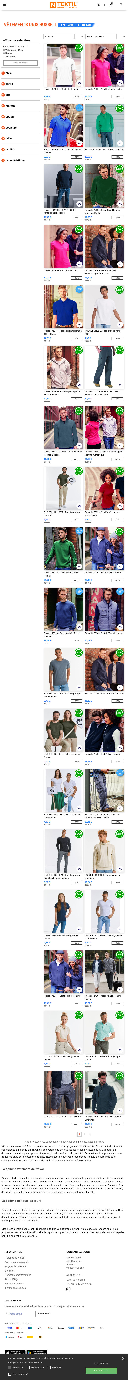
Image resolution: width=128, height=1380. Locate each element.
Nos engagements (14, 1283)
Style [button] (9, 73)
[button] (99, 4)
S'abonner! (44, 1313)
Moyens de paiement (15, 1266)
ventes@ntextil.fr (75, 1267)
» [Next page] (90, 1134)
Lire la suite (37, 1362)
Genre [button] (9, 83)
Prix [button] (8, 94)
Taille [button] (9, 138)
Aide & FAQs (11, 1279)
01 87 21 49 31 (74, 1275)
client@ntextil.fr (74, 1261)
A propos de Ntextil (14, 1257)
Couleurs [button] (11, 127)
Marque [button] (10, 105)
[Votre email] (20, 1314)
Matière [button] (10, 149)
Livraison (9, 1270)
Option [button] (10, 116)
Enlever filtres (20, 63)
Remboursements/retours (18, 1275)
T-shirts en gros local (15, 1288)
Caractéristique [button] (15, 160)
